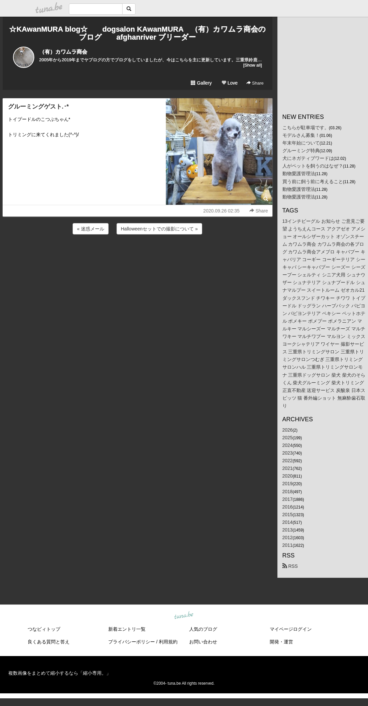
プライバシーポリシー (131, 641)
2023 (287, 453)
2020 (287, 476)
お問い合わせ (203, 641)
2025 (287, 437)
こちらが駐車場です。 (305, 127)
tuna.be (184, 616)
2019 (287, 483)
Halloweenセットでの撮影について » (159, 228)
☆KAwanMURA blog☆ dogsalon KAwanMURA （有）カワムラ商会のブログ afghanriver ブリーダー (137, 33)
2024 (287, 445)
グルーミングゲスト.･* (38, 106)
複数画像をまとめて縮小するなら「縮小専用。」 (59, 673)
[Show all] (252, 65)
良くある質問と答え (49, 641)
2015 (287, 514)
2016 (287, 507)
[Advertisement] (137, 254)
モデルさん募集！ (301, 135)
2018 (287, 491)
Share (254, 83)
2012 (287, 537)
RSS (290, 566)
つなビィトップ (44, 629)
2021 (287, 468)
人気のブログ (203, 629)
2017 (287, 499)
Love (229, 83)
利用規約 (168, 641)
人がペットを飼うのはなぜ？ (312, 166)
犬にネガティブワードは (308, 158)
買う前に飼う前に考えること (312, 181)
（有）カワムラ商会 (63, 52)
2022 (287, 460)
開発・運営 (281, 641)
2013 (287, 529)
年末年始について (301, 143)
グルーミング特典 (301, 150)
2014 (287, 522)
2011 (287, 545)
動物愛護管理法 (298, 173)
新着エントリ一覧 (127, 629)
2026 (287, 430)
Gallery (201, 83)
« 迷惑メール (90, 228)
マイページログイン (291, 629)
